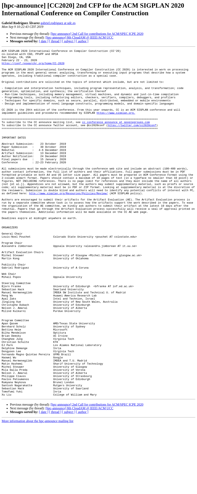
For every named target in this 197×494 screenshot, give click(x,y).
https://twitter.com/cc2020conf (132, 140)
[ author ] (82, 41)
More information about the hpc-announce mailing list (37, 490)
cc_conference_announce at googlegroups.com (116, 137)
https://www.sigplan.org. (116, 126)
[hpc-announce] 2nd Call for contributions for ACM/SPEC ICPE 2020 (97, 34)
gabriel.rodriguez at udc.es (58, 23)
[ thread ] (55, 41)
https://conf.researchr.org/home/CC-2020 (33, 66)
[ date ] (43, 41)
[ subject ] (68, 41)
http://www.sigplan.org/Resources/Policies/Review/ (68, 222)
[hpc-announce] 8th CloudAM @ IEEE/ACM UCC (79, 37)
